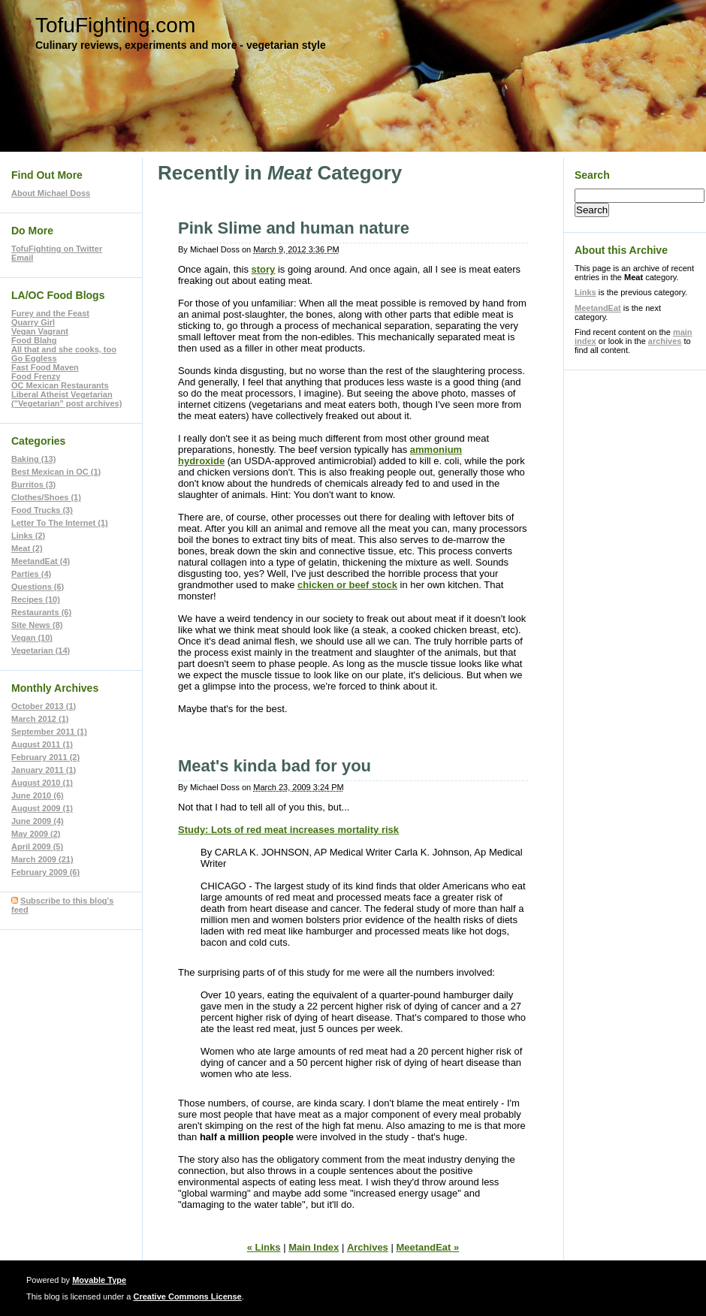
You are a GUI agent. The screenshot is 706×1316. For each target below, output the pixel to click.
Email (22, 257)
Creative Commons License (187, 1296)
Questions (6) (37, 586)
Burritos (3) (33, 484)
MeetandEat (598, 307)
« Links (264, 1247)
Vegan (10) (32, 637)
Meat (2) (27, 548)
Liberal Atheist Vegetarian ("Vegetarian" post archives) (66, 399)
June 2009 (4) (37, 821)
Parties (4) (31, 573)
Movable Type (99, 1279)
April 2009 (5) (37, 846)
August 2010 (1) (42, 782)
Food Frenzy (35, 376)
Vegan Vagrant (39, 331)
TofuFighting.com (115, 25)
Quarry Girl (33, 322)
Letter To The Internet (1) (59, 522)
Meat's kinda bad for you (274, 765)
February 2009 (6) (45, 872)
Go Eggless (34, 358)
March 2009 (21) (42, 859)
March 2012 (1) (39, 718)
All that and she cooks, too (63, 349)
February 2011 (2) (45, 757)
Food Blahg (34, 340)
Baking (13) (33, 458)
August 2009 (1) (42, 808)
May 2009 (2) (35, 833)
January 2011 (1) (43, 769)
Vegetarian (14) (40, 650)
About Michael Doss (50, 193)
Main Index (313, 1247)
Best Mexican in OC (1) (56, 471)
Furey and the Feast (50, 313)
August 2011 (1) (42, 744)
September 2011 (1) (49, 731)
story (264, 269)
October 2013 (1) (43, 706)
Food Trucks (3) (42, 510)
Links (585, 292)
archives (665, 341)
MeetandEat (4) (40, 561)
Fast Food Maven (45, 367)
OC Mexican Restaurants (60, 385)
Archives (367, 1247)
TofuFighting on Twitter (56, 248)
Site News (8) (36, 624)
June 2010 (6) (37, 795)
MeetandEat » (427, 1247)
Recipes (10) (35, 599)
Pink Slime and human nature (293, 228)
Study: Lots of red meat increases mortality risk (288, 829)
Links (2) (28, 535)
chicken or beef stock (347, 584)
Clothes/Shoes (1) (46, 497)
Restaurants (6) (41, 612)
